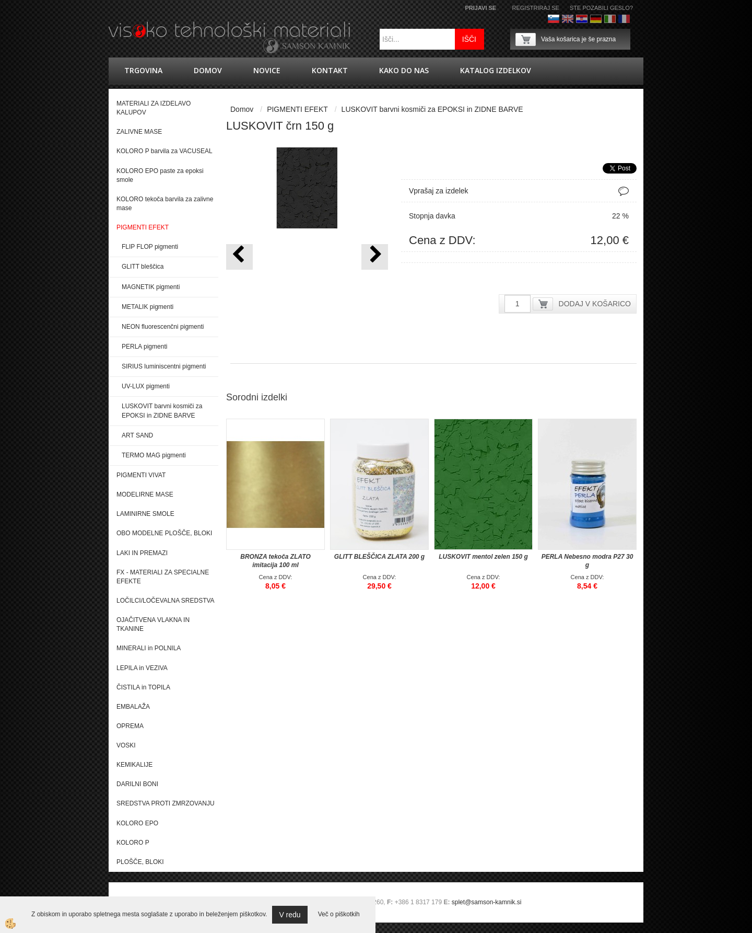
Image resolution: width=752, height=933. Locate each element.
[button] (374, 257)
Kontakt (330, 70)
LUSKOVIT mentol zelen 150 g (483, 556)
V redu (289, 915)
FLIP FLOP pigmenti (150, 246)
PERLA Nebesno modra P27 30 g (587, 561)
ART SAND (137, 435)
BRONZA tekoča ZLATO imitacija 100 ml (275, 561)
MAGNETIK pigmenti (151, 287)
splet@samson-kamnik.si (487, 902)
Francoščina (624, 19)
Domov (208, 70)
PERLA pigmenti (144, 346)
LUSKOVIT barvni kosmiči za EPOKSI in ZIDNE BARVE (162, 410)
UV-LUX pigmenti (146, 386)
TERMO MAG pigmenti (154, 455)
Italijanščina (610, 19)
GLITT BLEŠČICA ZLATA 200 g (379, 556)
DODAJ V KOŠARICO (595, 304)
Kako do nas (404, 70)
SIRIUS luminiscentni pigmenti (164, 366)
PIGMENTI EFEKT (297, 109)
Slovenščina (553, 19)
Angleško (567, 19)
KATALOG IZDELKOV (495, 70)
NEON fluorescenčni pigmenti (163, 326)
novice (266, 70)
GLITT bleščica (142, 266)
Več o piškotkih (339, 914)
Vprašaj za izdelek (438, 191)
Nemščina (596, 19)
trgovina (143, 70)
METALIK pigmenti (147, 306)
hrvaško (582, 19)
